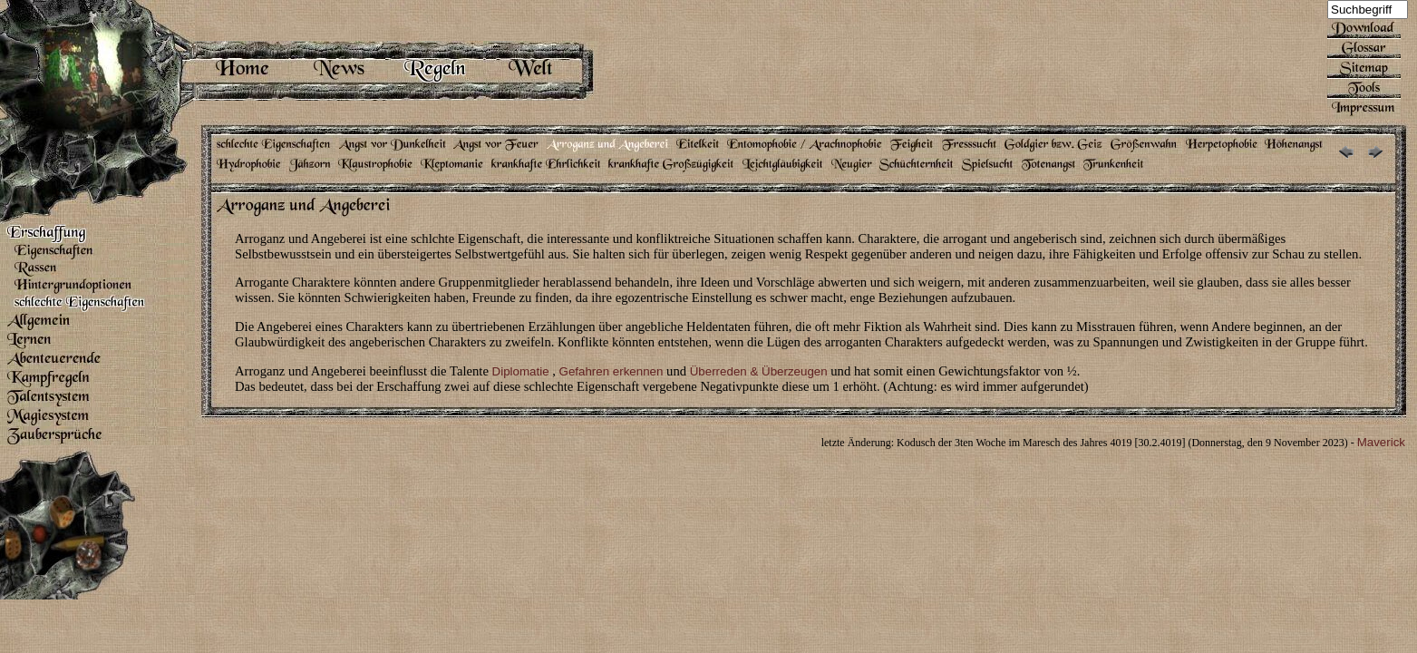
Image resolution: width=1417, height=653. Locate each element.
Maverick (1381, 442)
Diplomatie (520, 371)
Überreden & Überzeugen (759, 371)
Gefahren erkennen (611, 371)
